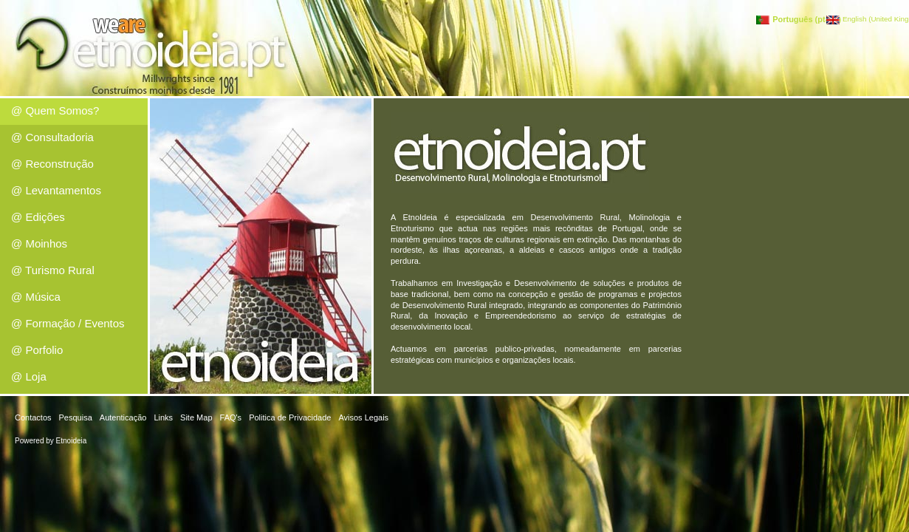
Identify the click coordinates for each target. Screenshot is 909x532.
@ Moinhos (39, 243)
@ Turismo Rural (53, 270)
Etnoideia (71, 441)
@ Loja (29, 376)
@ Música (36, 296)
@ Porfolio (37, 350)
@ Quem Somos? (55, 110)
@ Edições (38, 217)
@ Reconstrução (52, 163)
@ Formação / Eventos (68, 323)
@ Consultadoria (52, 137)
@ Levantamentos (56, 190)
